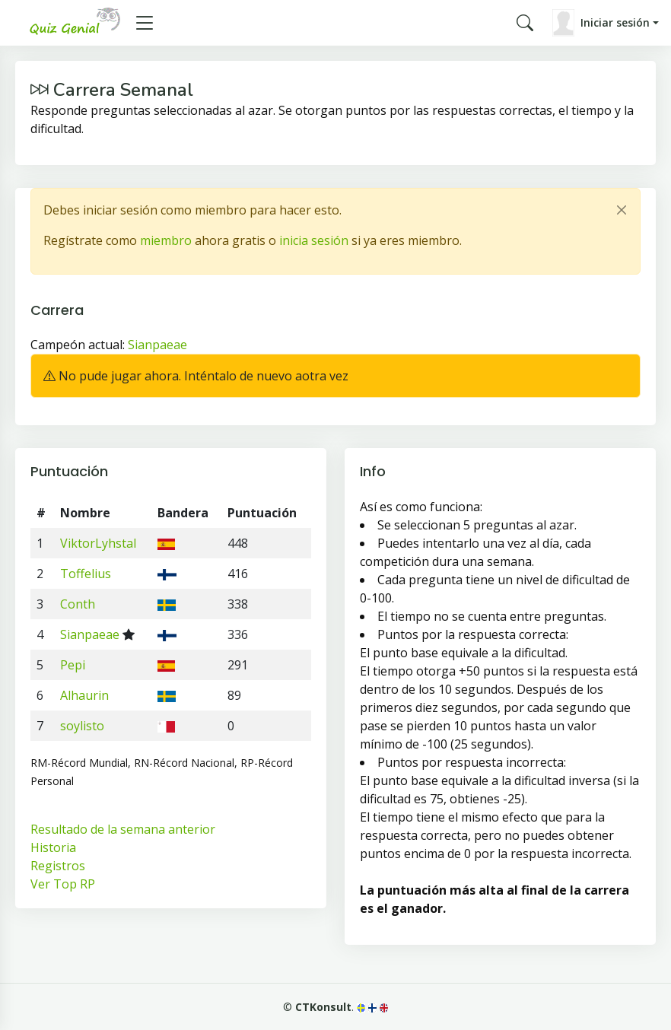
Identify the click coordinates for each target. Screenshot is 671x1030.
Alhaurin (84, 695)
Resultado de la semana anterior (122, 829)
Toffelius (85, 573)
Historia (53, 847)
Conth (77, 604)
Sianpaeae (157, 344)
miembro (166, 240)
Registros (57, 865)
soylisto (82, 725)
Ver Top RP (62, 884)
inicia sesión (313, 240)
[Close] (621, 210)
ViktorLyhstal (98, 543)
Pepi (72, 664)
